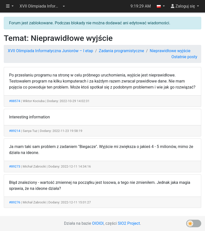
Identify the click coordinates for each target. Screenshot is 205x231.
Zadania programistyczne (121, 50)
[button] (42, 6)
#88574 (14, 101)
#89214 (14, 131)
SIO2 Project (129, 223)
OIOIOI (98, 223)
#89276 (14, 202)
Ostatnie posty (184, 56)
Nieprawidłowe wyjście (170, 50)
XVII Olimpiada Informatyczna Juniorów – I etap (50, 50)
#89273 (14, 166)
